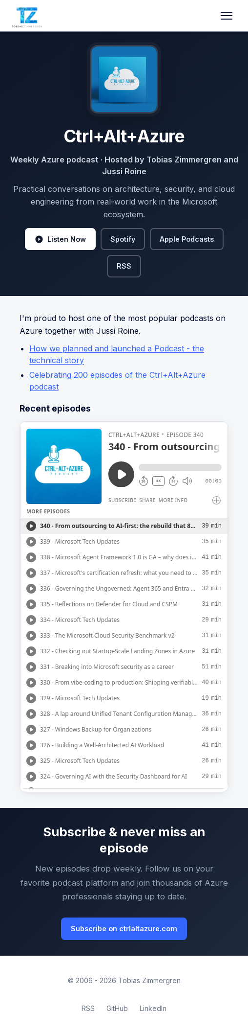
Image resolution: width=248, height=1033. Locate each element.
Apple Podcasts (187, 239)
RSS (124, 266)
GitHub (117, 1008)
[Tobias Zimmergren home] (27, 15)
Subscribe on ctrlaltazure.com (124, 928)
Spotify (122, 239)
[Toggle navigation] (226, 15)
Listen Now (60, 239)
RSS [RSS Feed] (88, 1008)
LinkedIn (153, 1008)
